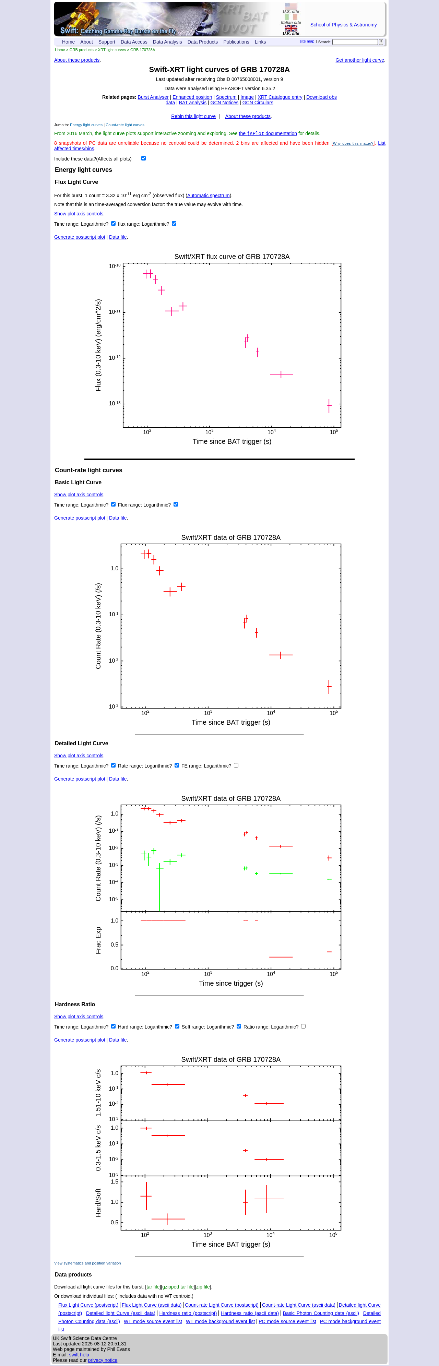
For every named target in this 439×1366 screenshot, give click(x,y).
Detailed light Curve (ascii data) (120, 1314)
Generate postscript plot (79, 237)
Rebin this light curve (193, 116)
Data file (118, 237)
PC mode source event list (287, 1322)
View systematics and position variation (87, 1264)
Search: (325, 42)
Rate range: (131, 766)
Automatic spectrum (208, 196)
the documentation (268, 134)
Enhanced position (192, 97)
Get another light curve (359, 60)
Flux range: (130, 505)
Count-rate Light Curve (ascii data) (298, 1305)
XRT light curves (112, 50)
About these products (76, 60)
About (86, 42)
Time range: (67, 224)
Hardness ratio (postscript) (188, 1314)
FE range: (192, 766)
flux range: (130, 224)
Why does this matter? (353, 144)
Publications (236, 42)
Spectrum (226, 97)
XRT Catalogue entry (280, 97)
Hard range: (131, 1027)
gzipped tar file (177, 1287)
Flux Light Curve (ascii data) (151, 1305)
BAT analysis (192, 102)
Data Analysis (167, 42)
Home (68, 42)
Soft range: (194, 1027)
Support (106, 42)
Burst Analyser (153, 97)
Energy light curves (86, 125)
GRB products (82, 50)
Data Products (203, 42)
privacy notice (103, 1361)
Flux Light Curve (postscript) (88, 1305)
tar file (152, 1287)
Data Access (134, 42)
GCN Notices (225, 102)
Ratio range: (257, 1027)
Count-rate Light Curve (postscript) (222, 1305)
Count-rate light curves (125, 125)
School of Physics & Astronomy (343, 24)
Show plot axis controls (78, 214)
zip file (203, 1287)
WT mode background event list (220, 1322)
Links (260, 42)
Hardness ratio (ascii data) (250, 1314)
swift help (79, 1355)
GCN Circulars (257, 102)
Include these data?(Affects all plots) (92, 159)
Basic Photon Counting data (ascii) (321, 1314)
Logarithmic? (95, 224)
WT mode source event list (153, 1322)
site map (307, 41)
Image (247, 97)
